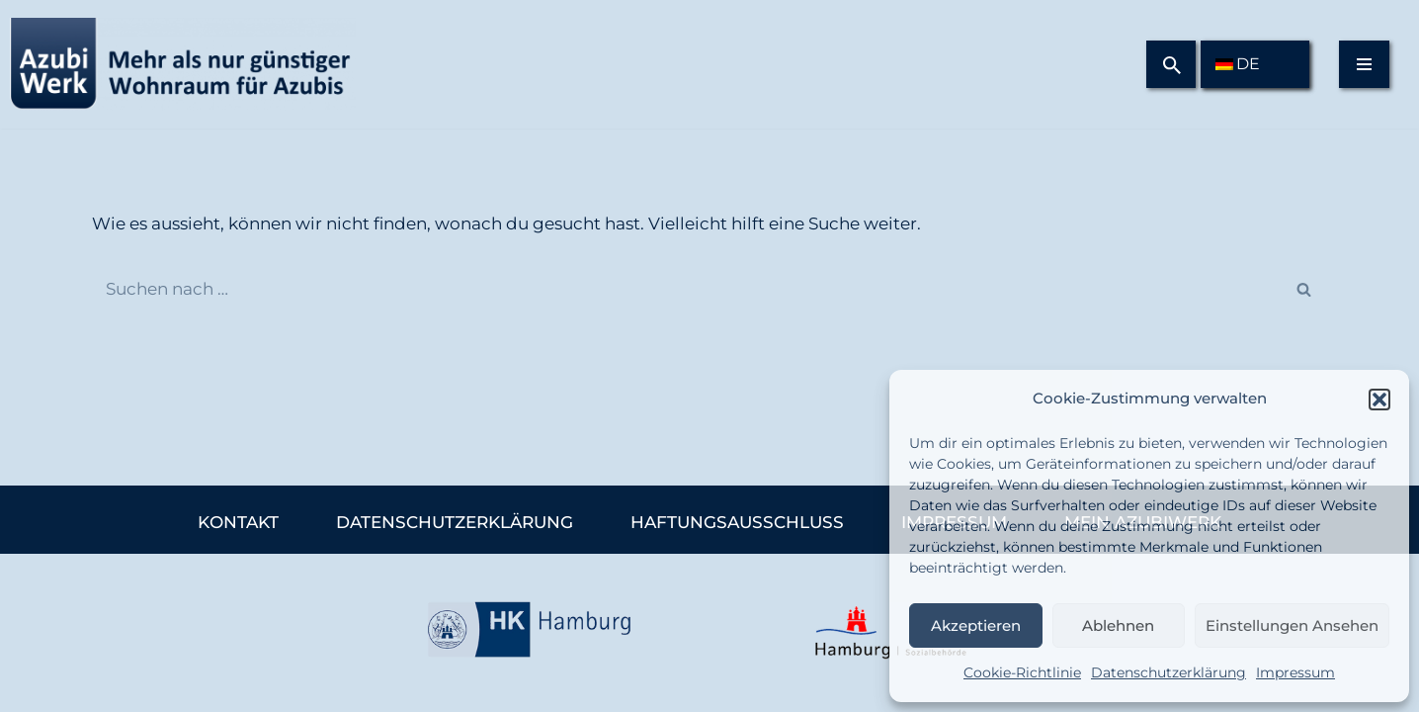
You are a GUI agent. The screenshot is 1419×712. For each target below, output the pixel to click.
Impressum (1295, 672)
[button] (1379, 399)
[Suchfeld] (1172, 65)
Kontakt (238, 522)
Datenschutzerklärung (1168, 672)
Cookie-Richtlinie (1022, 672)
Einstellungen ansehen (1292, 625)
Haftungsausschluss (737, 522)
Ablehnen (1118, 625)
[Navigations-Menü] (1364, 64)
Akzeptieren (976, 625)
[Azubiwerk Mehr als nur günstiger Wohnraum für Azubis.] (178, 64)
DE (1237, 63)
